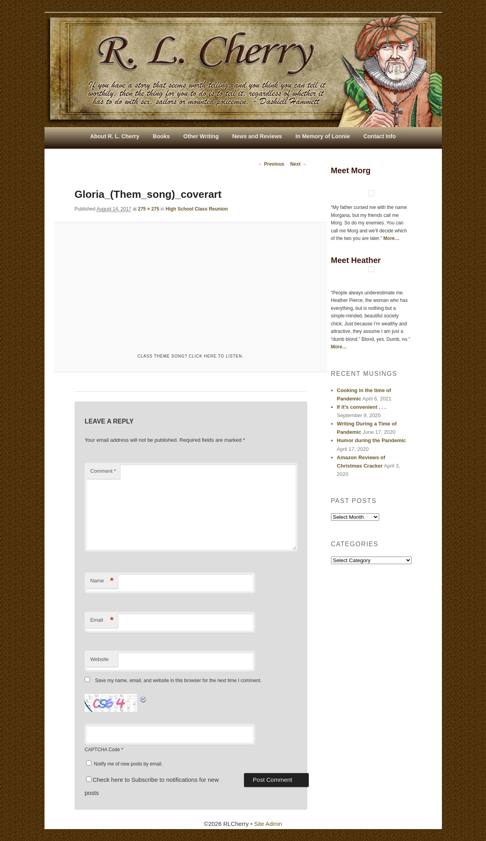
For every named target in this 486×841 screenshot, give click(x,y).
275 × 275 (148, 209)
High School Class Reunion (197, 209)
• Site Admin (266, 824)
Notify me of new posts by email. (128, 764)
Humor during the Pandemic (371, 440)
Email (102, 620)
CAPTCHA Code (102, 749)
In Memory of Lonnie (323, 136)
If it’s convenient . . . (361, 407)
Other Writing (201, 136)
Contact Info (379, 136)
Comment (103, 471)
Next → (298, 164)
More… (391, 238)
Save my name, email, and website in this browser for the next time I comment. (178, 681)
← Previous (271, 164)
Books (161, 136)
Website (99, 659)
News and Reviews (257, 136)
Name (102, 581)
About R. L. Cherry (114, 136)
